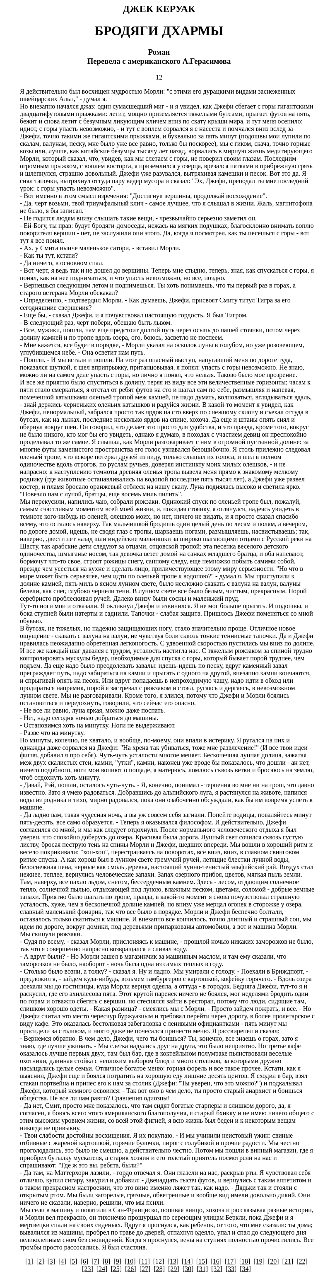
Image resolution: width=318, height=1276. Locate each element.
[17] (230, 1261)
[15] (201, 1261)
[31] (202, 1268)
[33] (231, 1268)
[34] (245, 1268)
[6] (84, 1261)
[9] (117, 1261)
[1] (29, 1261)
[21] (288, 1261)
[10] (130, 1261)
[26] (130, 1268)
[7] (95, 1261)
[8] (107, 1261)
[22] (302, 1261)
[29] (173, 1268)
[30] (188, 1268)
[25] (116, 1268)
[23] (87, 1268)
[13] (172, 1261)
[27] (145, 1268)
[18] (245, 1261)
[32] (216, 1268)
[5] (73, 1261)
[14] (187, 1261)
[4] (62, 1261)
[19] (259, 1261)
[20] (273, 1261)
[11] (144, 1261)
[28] (159, 1268)
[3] (51, 1261)
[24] (102, 1268)
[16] (216, 1261)
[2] (40, 1261)
